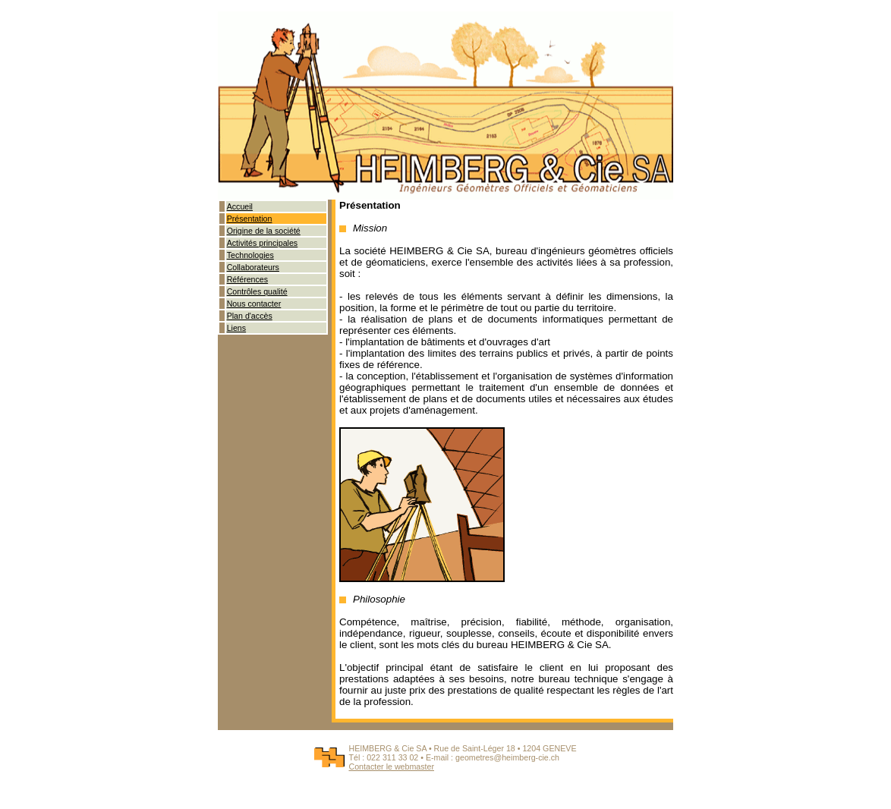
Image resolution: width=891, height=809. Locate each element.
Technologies (250, 255)
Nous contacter (254, 303)
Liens (236, 327)
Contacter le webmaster (391, 766)
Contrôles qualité (257, 291)
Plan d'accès (249, 315)
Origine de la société (264, 230)
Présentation (249, 218)
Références (248, 279)
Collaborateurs (253, 267)
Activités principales (262, 242)
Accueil (240, 206)
